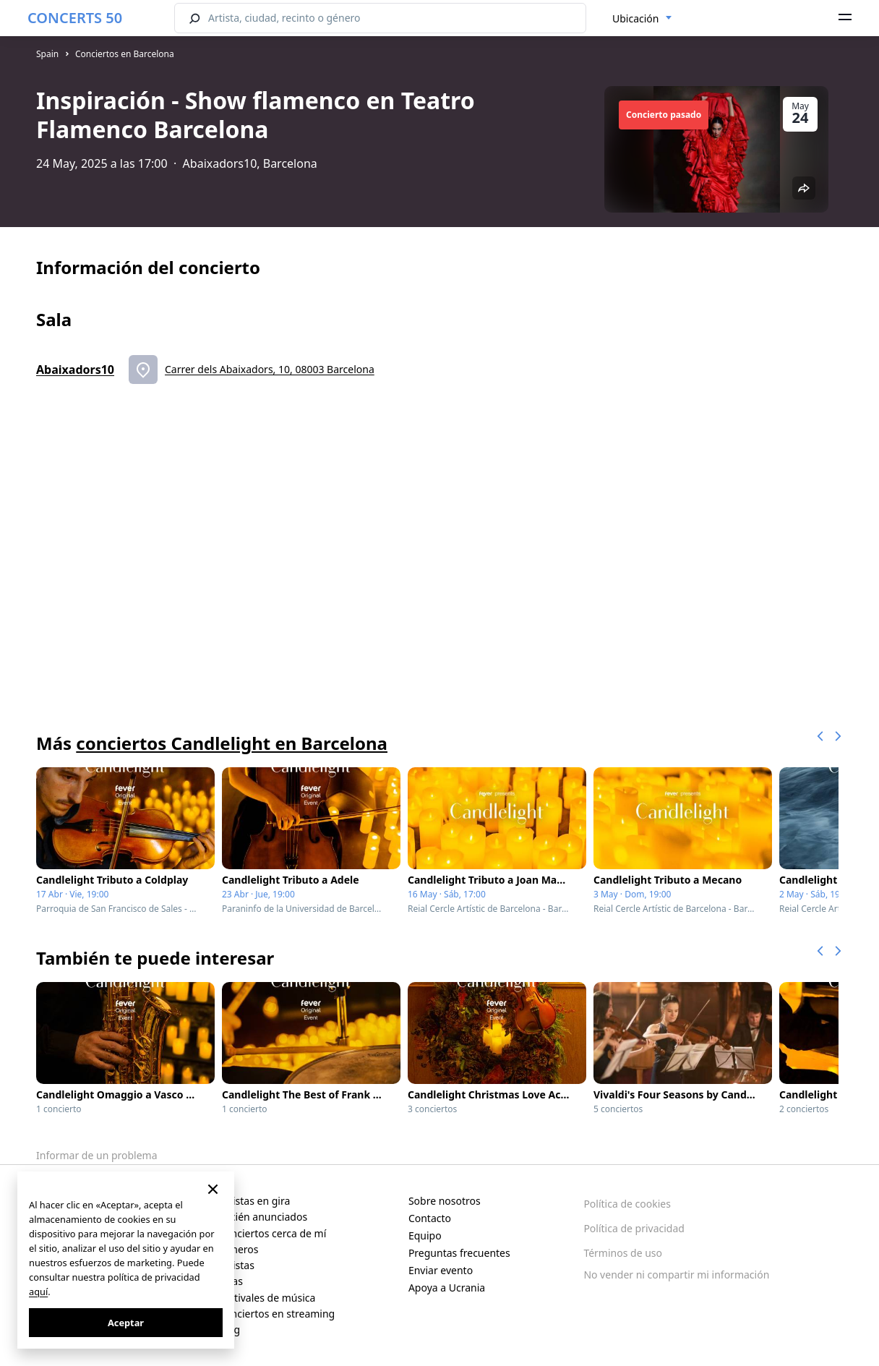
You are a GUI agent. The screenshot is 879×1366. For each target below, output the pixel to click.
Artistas (236, 1265)
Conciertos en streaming (276, 1313)
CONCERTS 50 (74, 17)
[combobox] (642, 18)
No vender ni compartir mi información (676, 1274)
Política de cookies (627, 1204)
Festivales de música (266, 1298)
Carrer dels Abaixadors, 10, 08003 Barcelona (269, 369)
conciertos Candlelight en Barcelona (231, 743)
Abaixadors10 (75, 369)
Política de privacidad (634, 1228)
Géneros (238, 1249)
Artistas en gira (254, 1201)
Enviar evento (440, 1270)
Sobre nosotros (444, 1201)
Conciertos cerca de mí (272, 1233)
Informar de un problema (97, 1155)
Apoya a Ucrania (446, 1287)
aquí (38, 1291)
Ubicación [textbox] (635, 18)
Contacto (429, 1218)
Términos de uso (622, 1253)
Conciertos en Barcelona (124, 54)
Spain (47, 54)
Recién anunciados (262, 1217)
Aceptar (126, 1322)
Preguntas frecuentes (459, 1253)
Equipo (425, 1235)
